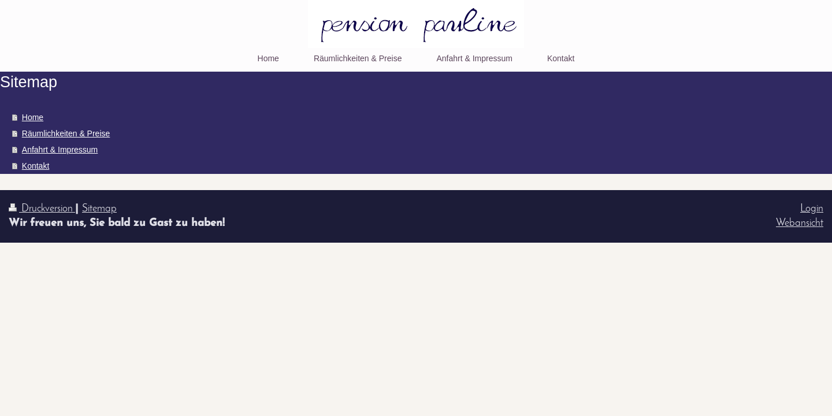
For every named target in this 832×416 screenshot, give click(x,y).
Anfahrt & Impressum (60, 149)
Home (32, 117)
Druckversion (42, 208)
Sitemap (99, 208)
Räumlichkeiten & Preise (66, 133)
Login (811, 208)
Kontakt (35, 165)
